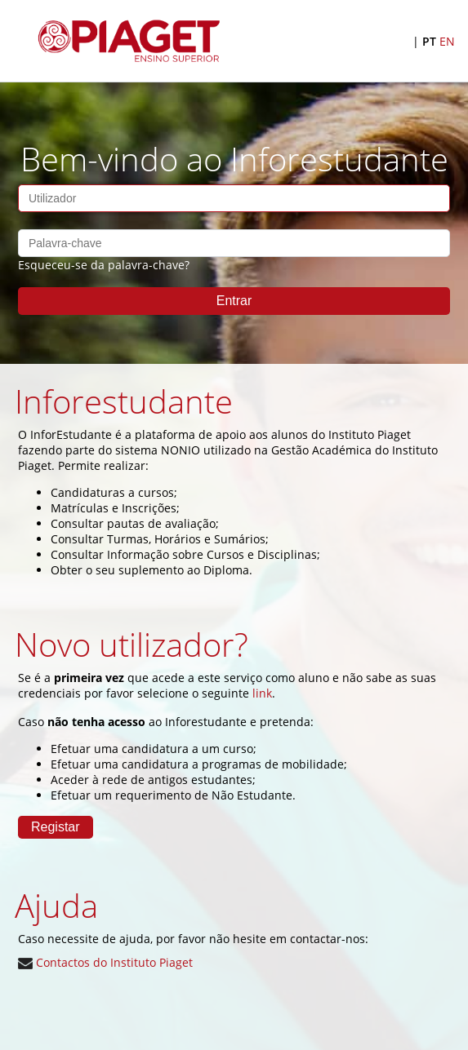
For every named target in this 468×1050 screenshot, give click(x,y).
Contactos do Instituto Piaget (105, 962)
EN (447, 41)
